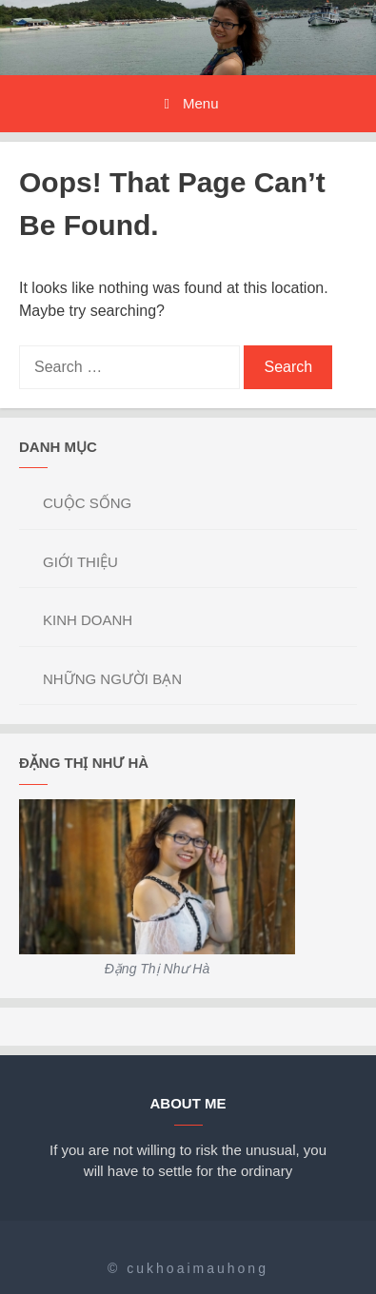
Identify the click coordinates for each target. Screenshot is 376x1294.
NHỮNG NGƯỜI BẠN (112, 679)
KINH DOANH (87, 620)
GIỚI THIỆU (80, 562)
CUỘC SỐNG (87, 503)
